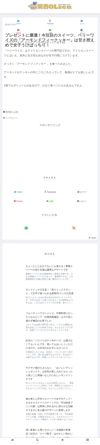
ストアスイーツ (10, 118)
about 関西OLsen (18, 431)
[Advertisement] (50, 147)
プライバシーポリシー (82, 431)
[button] (82, 31)
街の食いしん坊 (10, 112)
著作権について (50, 435)
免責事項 (50, 431)
